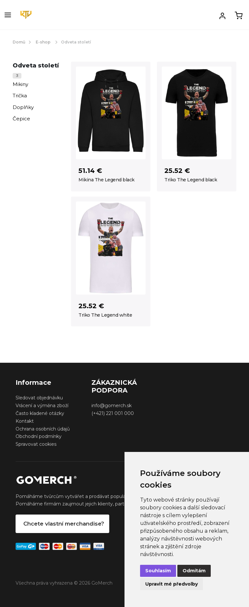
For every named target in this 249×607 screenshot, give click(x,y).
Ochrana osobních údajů (43, 429)
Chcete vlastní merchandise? (63, 523)
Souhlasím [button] (158, 571)
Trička (20, 95)
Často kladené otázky (40, 413)
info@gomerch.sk (111, 405)
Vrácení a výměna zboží (42, 405)
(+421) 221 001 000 (112, 413)
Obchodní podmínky (39, 436)
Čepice (21, 118)
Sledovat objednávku (39, 398)
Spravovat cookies (36, 444)
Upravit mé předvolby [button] (171, 584)
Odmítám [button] (194, 571)
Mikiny (20, 84)
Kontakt (25, 421)
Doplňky (23, 107)
